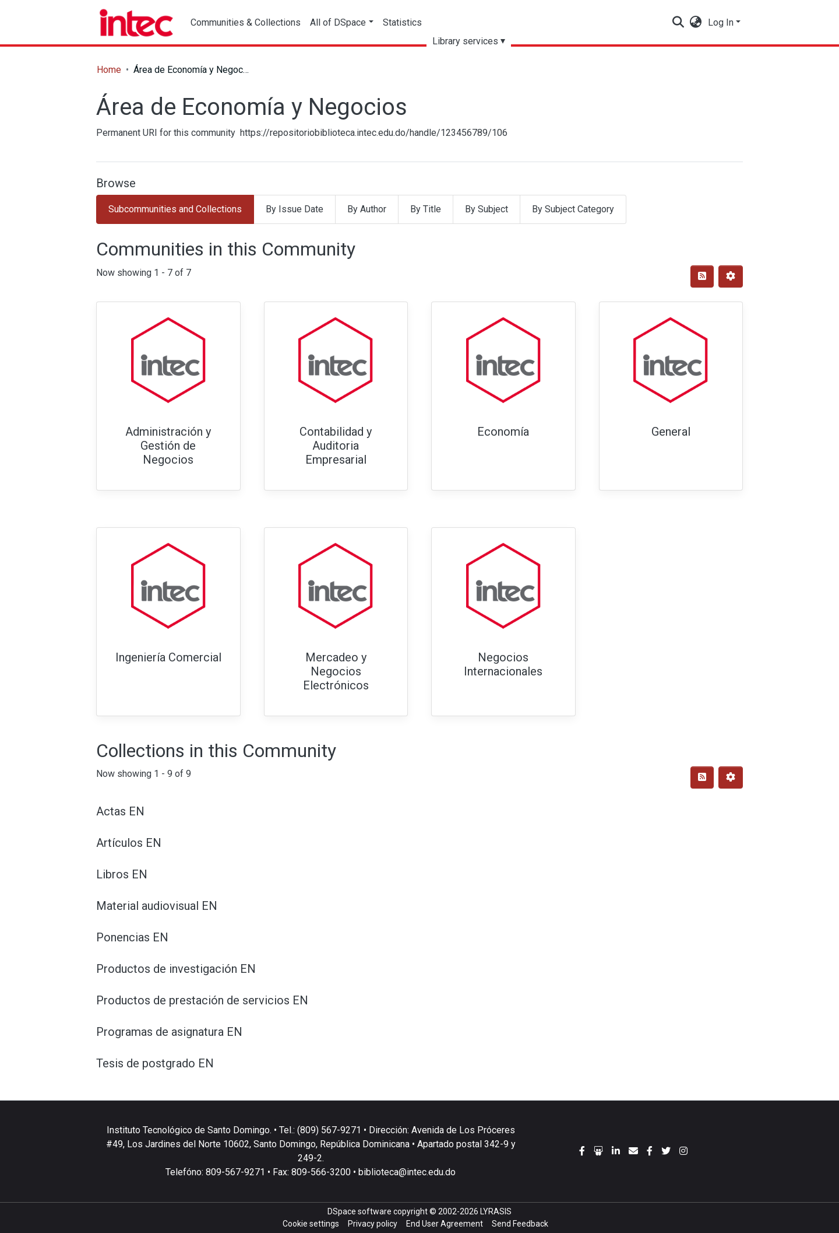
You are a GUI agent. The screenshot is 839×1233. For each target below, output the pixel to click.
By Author (366, 209)
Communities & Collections (246, 22)
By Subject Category (573, 209)
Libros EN (121, 874)
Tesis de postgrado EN (155, 1063)
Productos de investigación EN (176, 969)
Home (109, 69)
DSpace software (359, 1211)
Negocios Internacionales (503, 664)
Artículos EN (128, 843)
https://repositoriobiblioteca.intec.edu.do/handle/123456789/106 (373, 132)
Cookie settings (311, 1223)
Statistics (402, 22)
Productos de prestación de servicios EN (202, 1000)
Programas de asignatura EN (169, 1032)
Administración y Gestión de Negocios (168, 446)
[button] (696, 23)
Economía (503, 432)
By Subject (486, 209)
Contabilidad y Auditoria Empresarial (335, 446)
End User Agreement (444, 1223)
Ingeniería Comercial (168, 657)
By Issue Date (294, 209)
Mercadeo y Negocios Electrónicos (336, 671)
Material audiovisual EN (156, 906)
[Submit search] (678, 22)
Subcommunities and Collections (175, 209)
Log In (721, 22)
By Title (425, 209)
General (670, 432)
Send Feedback (520, 1223)
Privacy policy (372, 1223)
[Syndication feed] (702, 276)
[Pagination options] (730, 276)
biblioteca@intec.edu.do (407, 1172)
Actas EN (120, 811)
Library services (465, 41)
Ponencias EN (132, 937)
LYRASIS (496, 1211)
